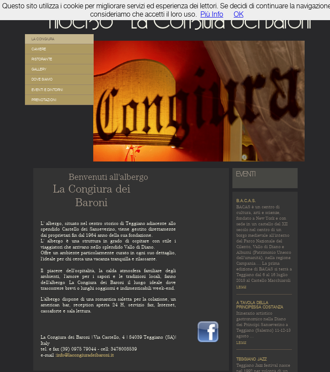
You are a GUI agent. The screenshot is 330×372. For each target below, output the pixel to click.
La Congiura (43, 39)
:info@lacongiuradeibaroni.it (84, 355)
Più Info (211, 14)
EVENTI (246, 173)
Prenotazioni (44, 100)
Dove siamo (42, 79)
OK (238, 14)
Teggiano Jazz (251, 359)
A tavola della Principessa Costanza (259, 305)
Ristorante (42, 59)
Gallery (39, 69)
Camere (39, 49)
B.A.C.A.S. (246, 201)
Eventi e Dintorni (47, 90)
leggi (241, 287)
